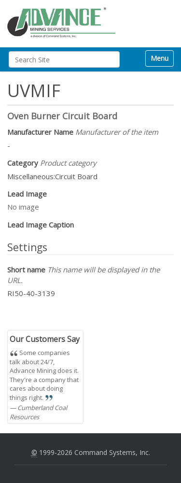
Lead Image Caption (40, 224)
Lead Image (27, 194)
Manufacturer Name (82, 132)
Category (52, 163)
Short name (83, 274)
